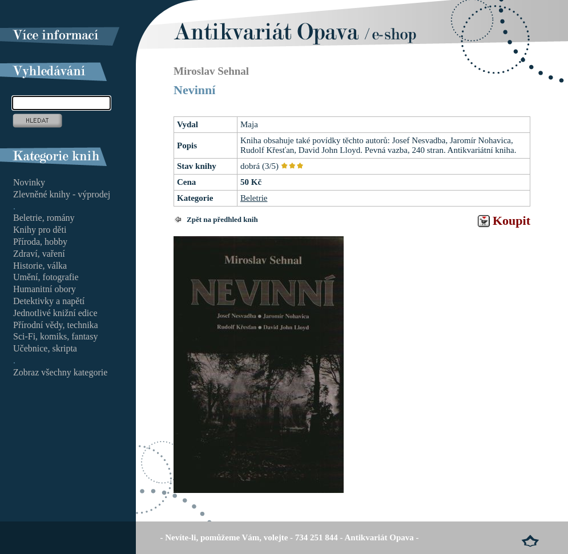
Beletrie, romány (44, 218)
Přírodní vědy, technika (55, 325)
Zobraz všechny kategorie (60, 372)
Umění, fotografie (46, 277)
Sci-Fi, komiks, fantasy (55, 336)
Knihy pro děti (39, 229)
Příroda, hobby (40, 241)
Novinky (29, 182)
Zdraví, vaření (39, 253)
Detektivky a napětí (48, 301)
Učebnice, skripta (45, 348)
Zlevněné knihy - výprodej (61, 194)
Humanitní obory (44, 289)
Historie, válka (40, 265)
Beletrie (253, 198)
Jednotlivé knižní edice (55, 313)
